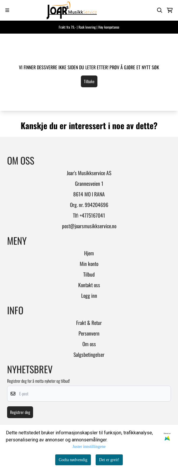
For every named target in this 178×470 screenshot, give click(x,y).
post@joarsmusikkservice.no (89, 226)
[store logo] (66, 10)
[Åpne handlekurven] (169, 10)
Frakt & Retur (89, 322)
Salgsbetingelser (89, 354)
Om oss (89, 344)
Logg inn (89, 295)
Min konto (89, 263)
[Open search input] (159, 10)
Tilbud (89, 274)
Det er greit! (109, 460)
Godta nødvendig (73, 460)
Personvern (89, 333)
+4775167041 (92, 215)
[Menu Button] (7, 10)
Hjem (89, 253)
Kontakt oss (89, 285)
